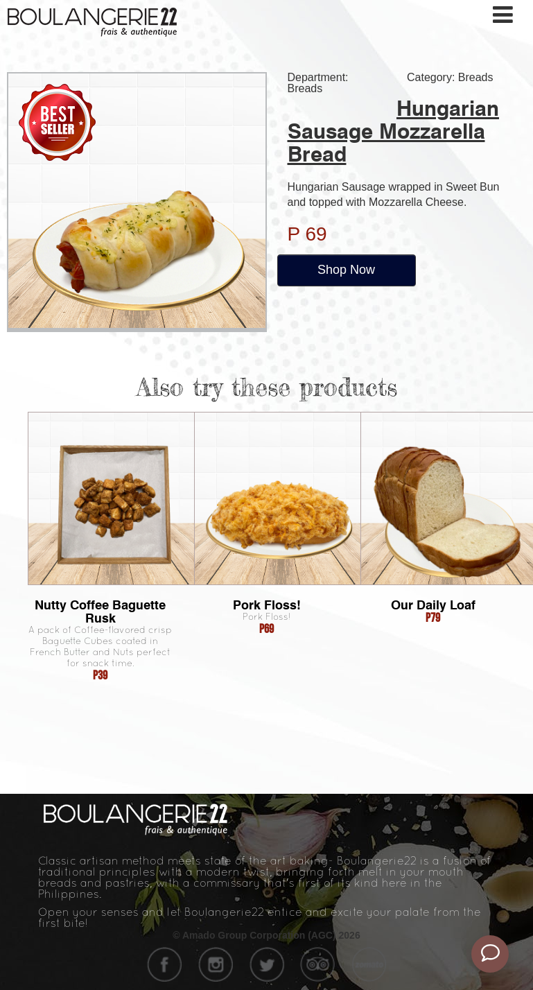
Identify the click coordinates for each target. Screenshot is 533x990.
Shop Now (346, 270)
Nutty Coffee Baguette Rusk (100, 611)
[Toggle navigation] (504, 15)
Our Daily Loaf (433, 605)
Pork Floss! (267, 605)
